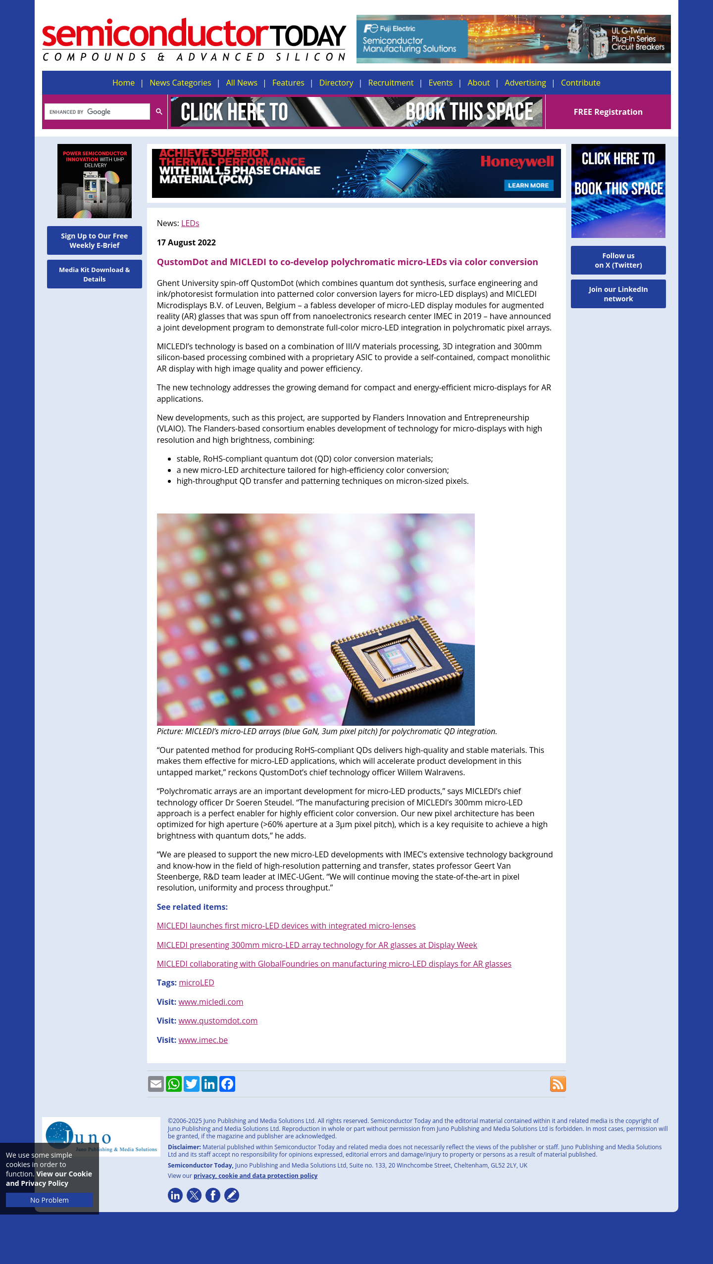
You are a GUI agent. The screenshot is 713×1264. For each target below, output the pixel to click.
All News (241, 82)
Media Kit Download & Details (94, 274)
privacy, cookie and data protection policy (256, 1175)
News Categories (180, 82)
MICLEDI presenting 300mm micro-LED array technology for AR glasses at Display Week (317, 944)
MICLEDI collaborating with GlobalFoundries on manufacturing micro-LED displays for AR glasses (334, 963)
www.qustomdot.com (217, 1020)
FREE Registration (608, 111)
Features (288, 82)
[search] (96, 112)
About (479, 82)
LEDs (190, 223)
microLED (196, 982)
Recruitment (391, 82)
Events (440, 82)
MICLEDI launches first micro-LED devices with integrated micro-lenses (286, 925)
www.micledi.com (210, 1001)
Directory (336, 82)
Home (123, 82)
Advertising (525, 82)
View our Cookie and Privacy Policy (49, 1178)
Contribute (581, 82)
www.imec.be (203, 1039)
